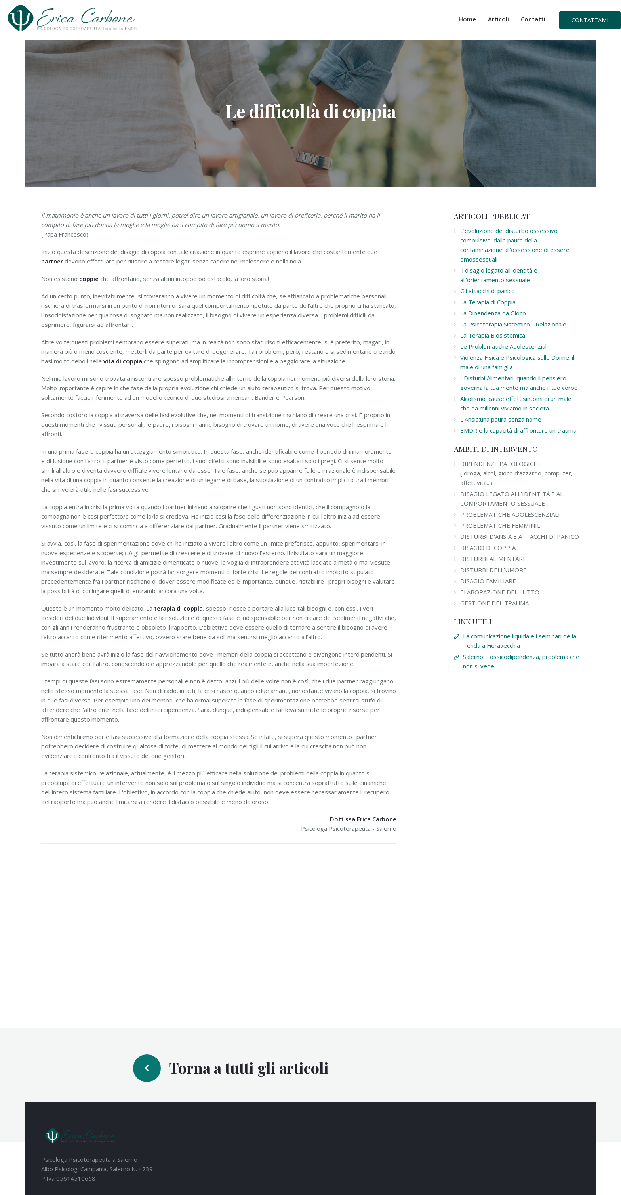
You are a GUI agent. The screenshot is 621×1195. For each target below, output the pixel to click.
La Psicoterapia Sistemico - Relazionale (513, 324)
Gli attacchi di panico (487, 291)
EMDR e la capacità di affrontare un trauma (518, 430)
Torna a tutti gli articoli (249, 1067)
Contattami (589, 20)
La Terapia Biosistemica (492, 335)
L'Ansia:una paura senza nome (500, 419)
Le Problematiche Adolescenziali (504, 346)
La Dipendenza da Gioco (493, 313)
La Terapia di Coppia (488, 302)
